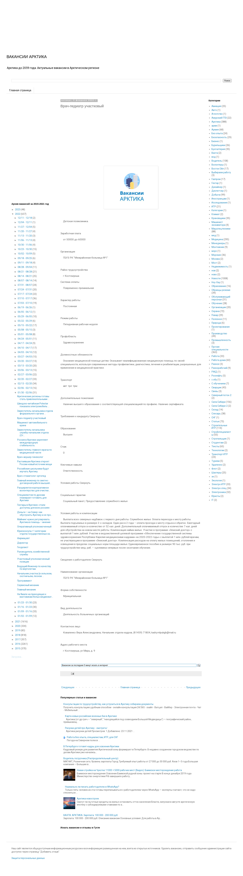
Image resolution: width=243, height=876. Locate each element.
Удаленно (217, 464)
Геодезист (22, 547)
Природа (216, 323)
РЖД (214, 371)
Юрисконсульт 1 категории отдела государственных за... (34, 532)
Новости (216, 278)
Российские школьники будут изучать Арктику (33, 470)
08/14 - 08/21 (25, 276)
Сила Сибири (218, 402)
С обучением (218, 383)
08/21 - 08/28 (25, 271)
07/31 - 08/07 (25, 285)
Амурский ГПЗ (219, 117)
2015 (18, 648)
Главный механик (26, 589)
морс (214, 251)
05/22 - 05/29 (25, 321)
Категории (217, 210)
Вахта (215, 153)
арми (214, 125)
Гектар (215, 183)
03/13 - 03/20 (25, 365)
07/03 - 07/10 (25, 303)
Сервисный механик (28, 585)
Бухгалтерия (218, 149)
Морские (216, 255)
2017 (18, 639)
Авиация (216, 106)
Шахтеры (216, 472)
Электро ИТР (219, 484)
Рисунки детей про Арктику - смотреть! (86, 728)
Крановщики (218, 218)
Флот (214, 468)
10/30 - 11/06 (25, 244)
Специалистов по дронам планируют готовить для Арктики (32, 498)
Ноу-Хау (216, 282)
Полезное (217, 319)
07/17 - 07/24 (25, 294)
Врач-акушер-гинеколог (30, 457)
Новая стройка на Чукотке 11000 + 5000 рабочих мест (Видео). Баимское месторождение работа (129, 770)
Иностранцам (219, 198)
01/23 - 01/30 (25, 602)
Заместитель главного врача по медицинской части (34, 451)
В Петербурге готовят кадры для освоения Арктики (91, 746)
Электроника (219, 492)
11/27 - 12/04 (25, 227)
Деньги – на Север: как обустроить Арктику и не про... (34, 513)
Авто (214, 110)
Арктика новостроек (88, 798)
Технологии (218, 450)
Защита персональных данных (28, 858)
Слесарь (216, 413)
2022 (18, 214)
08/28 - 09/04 (25, 267)
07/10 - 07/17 (25, 298)
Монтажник (218, 247)
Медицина (217, 239)
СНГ (214, 417)
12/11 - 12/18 (25, 218)
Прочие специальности (220, 348)
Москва (216, 259)
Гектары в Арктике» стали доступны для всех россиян (33, 506)
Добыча (216, 194)
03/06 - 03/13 (25, 370)
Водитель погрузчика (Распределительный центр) (90, 758)
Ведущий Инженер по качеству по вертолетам (34, 567)
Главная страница (20, 90)
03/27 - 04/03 (25, 356)
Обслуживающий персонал (221, 298)
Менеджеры (218, 243)
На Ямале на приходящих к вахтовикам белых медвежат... (35, 595)
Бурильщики (218, 145)
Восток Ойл (218, 168)
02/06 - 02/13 (25, 388)
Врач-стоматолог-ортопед (31, 476)
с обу (214, 379)
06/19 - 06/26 (25, 307)
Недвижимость (220, 266)
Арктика (216, 121)
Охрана (216, 311)
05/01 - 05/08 (25, 334)
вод (214, 157)
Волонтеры (218, 164)
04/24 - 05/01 (25, 338)
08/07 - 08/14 (25, 280)
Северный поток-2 (221, 395)
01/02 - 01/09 (25, 616)
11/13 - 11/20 (25, 235)
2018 (18, 635)
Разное (215, 364)
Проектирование (221, 326)
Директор (22, 543)
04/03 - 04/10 (25, 352)
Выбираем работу (221, 172)
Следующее (67, 687)
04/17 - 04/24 (25, 343)
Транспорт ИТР (220, 454)
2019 (18, 630)
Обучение (217, 303)
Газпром (216, 179)
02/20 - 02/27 (25, 379)
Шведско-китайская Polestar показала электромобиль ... (33, 405)
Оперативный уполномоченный (34, 526)
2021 (18, 621)
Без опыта (217, 133)
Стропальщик (219, 438)
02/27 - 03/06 (25, 374)
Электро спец (219, 488)
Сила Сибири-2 (220, 406)
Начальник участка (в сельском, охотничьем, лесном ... (34, 575)
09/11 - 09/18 (25, 262)
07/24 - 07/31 (25, 289)
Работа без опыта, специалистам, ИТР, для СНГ (92, 737)
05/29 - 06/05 (25, 316)
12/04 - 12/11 (25, 222)
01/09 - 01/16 (25, 611)
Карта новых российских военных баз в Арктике (91, 716)
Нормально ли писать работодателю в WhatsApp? (92, 786)
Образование (219, 286)
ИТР (214, 206)
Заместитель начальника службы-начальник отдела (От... (33, 432)
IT (213, 500)
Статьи (215, 421)
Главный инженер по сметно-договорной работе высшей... (34, 482)
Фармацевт (23, 538)
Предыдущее (193, 687)
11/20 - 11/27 (25, 231)
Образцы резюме (221, 290)
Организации (219, 307)
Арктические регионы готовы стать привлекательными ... (33, 397)
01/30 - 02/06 (25, 392)
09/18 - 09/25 (25, 258)
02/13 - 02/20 (25, 383)
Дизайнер (217, 187)
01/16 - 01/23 (25, 607)
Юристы (216, 496)
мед (214, 235)
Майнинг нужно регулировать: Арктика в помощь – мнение (33, 520)
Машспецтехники (221, 228)
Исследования (219, 202)
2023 (18, 209)
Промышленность (221, 340)
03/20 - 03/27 (25, 361)
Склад (215, 409)
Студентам (218, 442)
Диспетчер (218, 190)
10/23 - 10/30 (25, 249)
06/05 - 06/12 (25, 312)
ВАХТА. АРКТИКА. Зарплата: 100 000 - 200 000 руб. (90, 815)
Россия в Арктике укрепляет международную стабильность (32, 442)
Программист (24, 580)
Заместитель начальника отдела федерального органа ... (35, 412)
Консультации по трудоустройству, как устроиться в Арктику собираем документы (108, 704)
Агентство (217, 114)
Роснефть (217, 375)
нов (213, 270)
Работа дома (219, 360)
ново (214, 274)
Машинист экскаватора (218, 223)
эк (213, 476)
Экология (217, 480)
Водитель (217, 160)
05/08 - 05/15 (25, 329)
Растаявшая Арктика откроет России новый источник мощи (34, 463)
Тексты (215, 446)
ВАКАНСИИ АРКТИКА (27, 56)
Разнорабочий (219, 368)
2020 (18, 626)
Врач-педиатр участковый (31, 418)
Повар (215, 315)
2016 (18, 644)
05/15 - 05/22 (25, 325)
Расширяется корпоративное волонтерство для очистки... (33, 489)
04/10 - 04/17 (25, 347)
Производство (219, 333)
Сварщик (216, 387)
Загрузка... (17, 657)
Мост (214, 262)
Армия (215, 129)
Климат (216, 214)
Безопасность (219, 137)
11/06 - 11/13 (25, 240)
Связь (215, 391)
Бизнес (215, 141)
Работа (215, 356)
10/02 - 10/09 (25, 253)
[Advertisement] (98, 23)
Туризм (216, 461)
